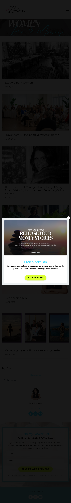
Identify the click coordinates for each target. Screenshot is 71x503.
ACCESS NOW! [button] (35, 277)
